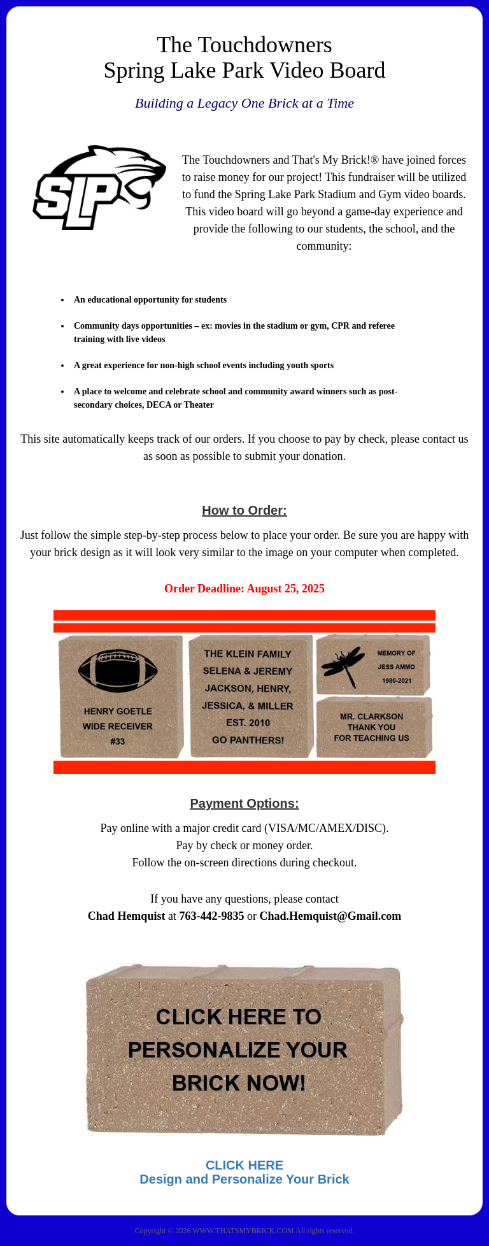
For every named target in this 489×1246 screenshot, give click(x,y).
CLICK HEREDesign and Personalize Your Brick (244, 1172)
